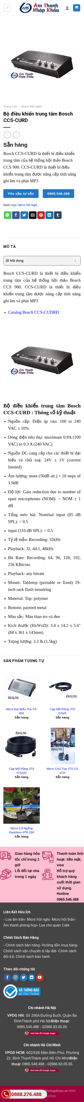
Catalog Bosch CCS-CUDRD (33, 312)
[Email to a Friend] (33, 215)
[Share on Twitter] (24, 215)
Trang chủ (10, 106)
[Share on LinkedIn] (49, 215)
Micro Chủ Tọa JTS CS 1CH (62, 770)
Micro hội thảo (63, 919)
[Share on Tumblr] (58, 215)
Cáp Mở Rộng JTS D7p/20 (21, 770)
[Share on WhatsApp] (7, 215)
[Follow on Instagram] (15, 977)
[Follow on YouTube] (39, 977)
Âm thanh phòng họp (20, 925)
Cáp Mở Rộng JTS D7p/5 (62, 711)
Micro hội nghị (38, 919)
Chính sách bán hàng (23, 945)
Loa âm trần (15, 919)
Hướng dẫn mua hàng (59, 945)
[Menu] (7, 7)
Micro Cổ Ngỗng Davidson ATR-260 (21, 830)
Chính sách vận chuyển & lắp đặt (29, 951)
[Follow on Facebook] (7, 977)
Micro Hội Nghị (32, 106)
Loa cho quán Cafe (54, 925)
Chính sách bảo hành (33, 956)
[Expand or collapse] (75, 260)
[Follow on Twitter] (23, 977)
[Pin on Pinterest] (41, 215)
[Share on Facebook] (16, 215)
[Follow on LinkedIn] (31, 977)
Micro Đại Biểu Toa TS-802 (21, 711)
